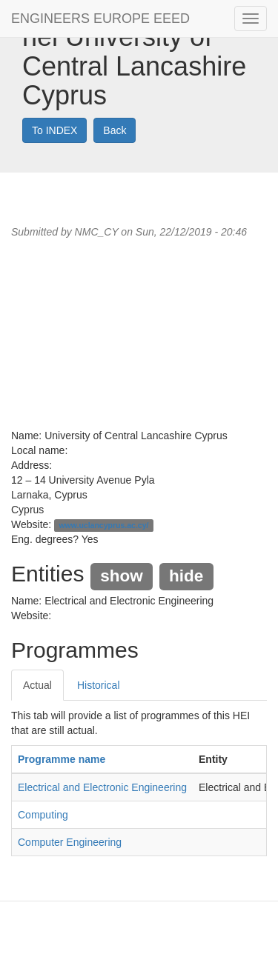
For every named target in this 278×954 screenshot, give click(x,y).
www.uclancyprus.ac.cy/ (103, 525)
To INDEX (54, 130)
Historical (98, 685)
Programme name (61, 759)
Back (114, 130)
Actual (37, 685)
